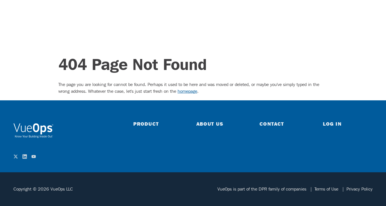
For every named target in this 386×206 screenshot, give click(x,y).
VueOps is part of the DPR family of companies (262, 189)
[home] (33, 131)
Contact (271, 124)
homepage (187, 91)
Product (146, 124)
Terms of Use (327, 189)
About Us (209, 124)
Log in (332, 124)
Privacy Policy (359, 189)
